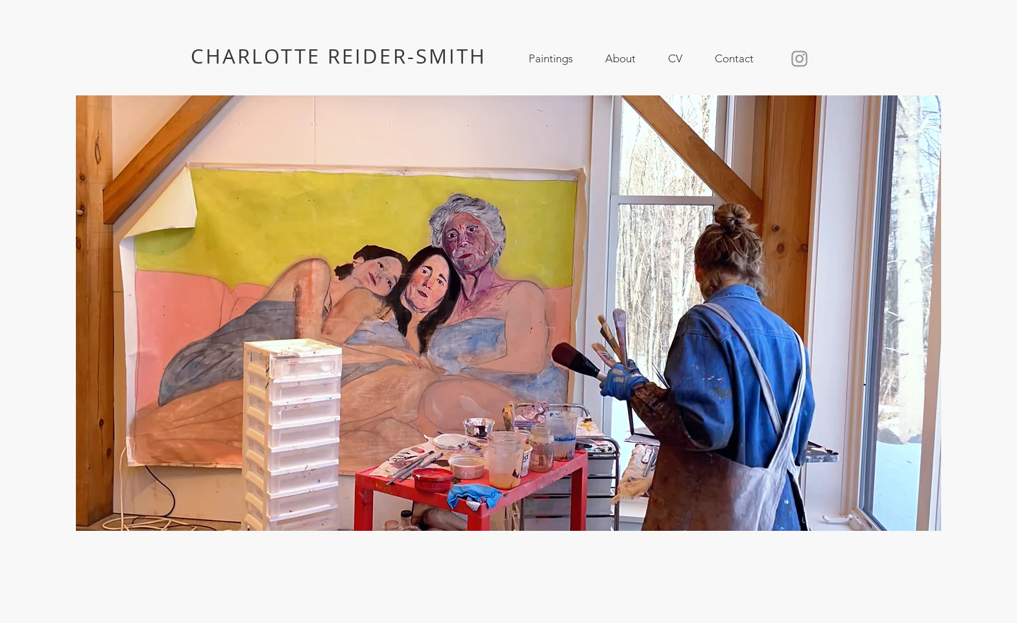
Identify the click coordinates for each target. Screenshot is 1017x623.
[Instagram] (799, 58)
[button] (550, 59)
